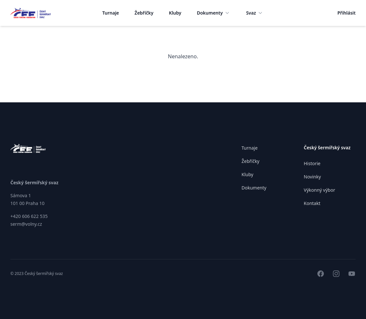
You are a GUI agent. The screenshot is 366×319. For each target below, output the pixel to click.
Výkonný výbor (319, 190)
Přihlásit (346, 13)
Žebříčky (144, 13)
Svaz (255, 13)
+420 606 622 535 (29, 216)
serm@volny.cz (26, 224)
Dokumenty (213, 13)
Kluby (175, 13)
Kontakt (312, 203)
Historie (312, 163)
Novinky (312, 177)
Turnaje (110, 13)
